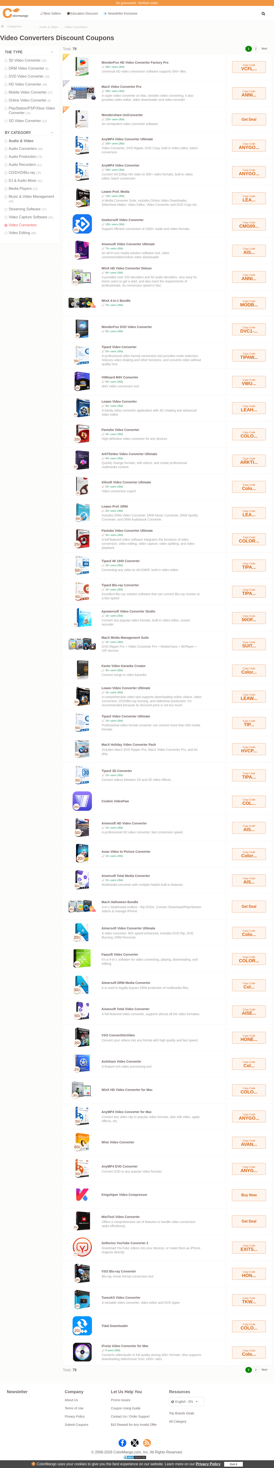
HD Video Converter (28, 84)
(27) (50, 92)
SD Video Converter (28, 121)
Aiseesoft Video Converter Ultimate (128, 244)
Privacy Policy (208, 1464)
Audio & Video (48, 27)
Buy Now (249, 1195)
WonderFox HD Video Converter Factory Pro (134, 62)
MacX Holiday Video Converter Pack (128, 744)
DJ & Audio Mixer (26, 181)
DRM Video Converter (28, 68)
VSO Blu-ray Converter (118, 1271)
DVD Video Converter (29, 76)
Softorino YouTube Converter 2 (124, 1243)
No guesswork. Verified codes (137, 3)
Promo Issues (120, 1400)
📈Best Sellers (50, 13)
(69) (33, 233)
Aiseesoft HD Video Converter (124, 823)
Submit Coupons (77, 1424)
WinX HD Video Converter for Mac (126, 1090)
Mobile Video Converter (31, 92)
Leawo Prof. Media (115, 191)
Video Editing (22, 233)
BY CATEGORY (30, 133)
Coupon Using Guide (125, 1408)
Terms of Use (74, 1408)
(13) (28, 113)
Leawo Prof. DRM (114, 506)
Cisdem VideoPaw (115, 801)
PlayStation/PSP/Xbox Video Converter (32, 110)
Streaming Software (27, 209)
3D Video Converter (27, 60)
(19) (47, 76)
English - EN (182, 1401)
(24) (44, 60)
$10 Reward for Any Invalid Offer (134, 1424)
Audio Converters (26, 149)
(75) (39, 157)
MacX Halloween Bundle (119, 902)
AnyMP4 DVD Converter (119, 1166)
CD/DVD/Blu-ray (25, 173)
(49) (44, 84)
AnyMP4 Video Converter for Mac (126, 1112)
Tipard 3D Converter (116, 771)
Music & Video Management (31, 199)
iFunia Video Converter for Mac (125, 1346)
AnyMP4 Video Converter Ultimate (127, 139)
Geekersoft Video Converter (122, 220)
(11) (39, 165)
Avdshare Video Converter (121, 1061)
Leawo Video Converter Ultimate (125, 688)
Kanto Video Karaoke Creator (123, 666)
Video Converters (76, 27)
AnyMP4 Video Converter (120, 165)
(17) (44, 209)
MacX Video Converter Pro (121, 87)
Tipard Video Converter (119, 347)
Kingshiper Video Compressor (124, 1195)
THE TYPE (30, 52)
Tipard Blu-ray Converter (120, 585)
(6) (47, 68)
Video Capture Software (31, 217)
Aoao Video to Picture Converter (125, 851)
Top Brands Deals (181, 1413)
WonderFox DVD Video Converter (126, 327)
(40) (40, 149)
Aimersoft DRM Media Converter (125, 983)
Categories (14, 26)
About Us (71, 1400)
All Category (177, 1421)
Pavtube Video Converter (120, 430)
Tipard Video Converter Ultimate (125, 716)
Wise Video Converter (117, 1142)
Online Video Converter (30, 100)
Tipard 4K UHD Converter (120, 561)
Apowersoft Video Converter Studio (128, 611)
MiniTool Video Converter (120, 1217)
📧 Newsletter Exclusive (120, 13)
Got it (233, 1464)
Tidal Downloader (114, 1326)
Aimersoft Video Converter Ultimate (128, 928)
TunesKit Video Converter (120, 1297)
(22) (35, 188)
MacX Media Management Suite (125, 637)
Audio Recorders (25, 165)
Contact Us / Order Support (130, 1416)
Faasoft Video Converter (119, 954)
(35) (11, 201)
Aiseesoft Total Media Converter (125, 876)
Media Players (23, 188)
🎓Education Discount (82, 13)
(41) (40, 181)
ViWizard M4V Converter (119, 377)
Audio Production (25, 157)
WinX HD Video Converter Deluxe (126, 268)
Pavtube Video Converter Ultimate (127, 530)
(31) (50, 217)
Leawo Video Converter (119, 401)
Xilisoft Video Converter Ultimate (126, 482)
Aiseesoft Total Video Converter (125, 1009)
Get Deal (249, 119)
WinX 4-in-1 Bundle (115, 300)
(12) (44, 121)
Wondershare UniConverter (122, 115)
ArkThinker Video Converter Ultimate (129, 454)
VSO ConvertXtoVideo (118, 1035)
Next (264, 48)
